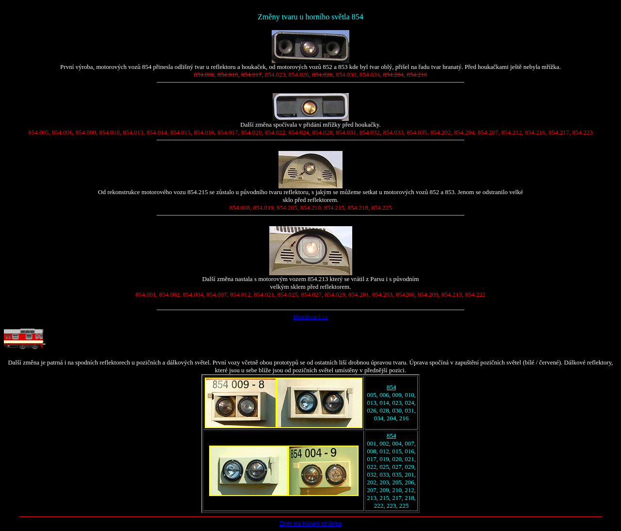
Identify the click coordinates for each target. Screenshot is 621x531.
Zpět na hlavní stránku (310, 523)
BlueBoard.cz (310, 316)
